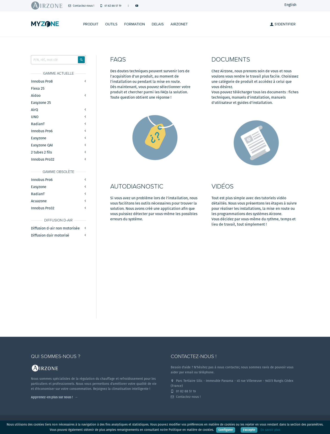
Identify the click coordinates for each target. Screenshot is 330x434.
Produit (90, 24)
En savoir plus (270, 430)
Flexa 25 (37, 88)
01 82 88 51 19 (110, 6)
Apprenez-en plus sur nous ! (52, 397)
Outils (111, 24)
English (290, 4)
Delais (158, 24)
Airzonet (179, 24)
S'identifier (283, 24)
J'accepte (249, 430)
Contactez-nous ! (81, 6)
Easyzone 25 (41, 102)
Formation (134, 24)
